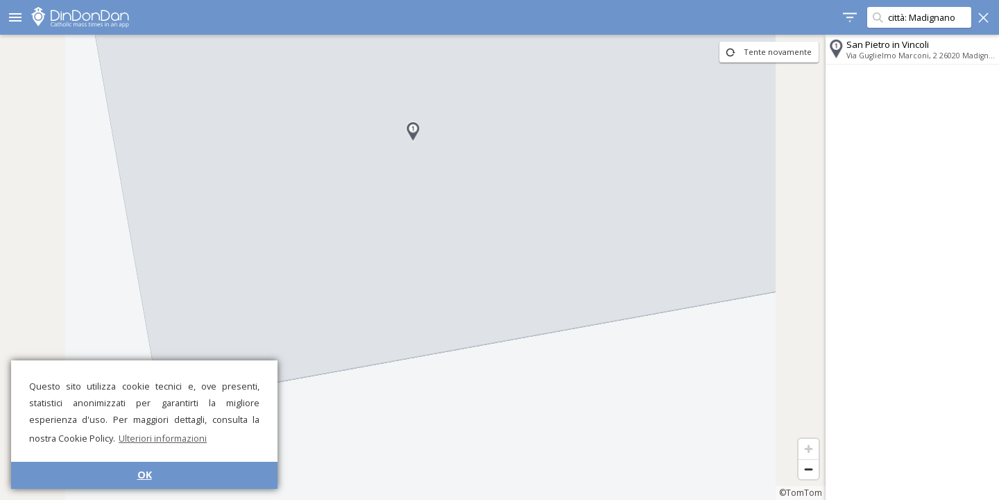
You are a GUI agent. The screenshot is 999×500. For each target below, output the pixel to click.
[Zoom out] (809, 469)
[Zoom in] (809, 449)
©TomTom (800, 493)
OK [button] (144, 474)
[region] (413, 267)
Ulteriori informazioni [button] (163, 438)
